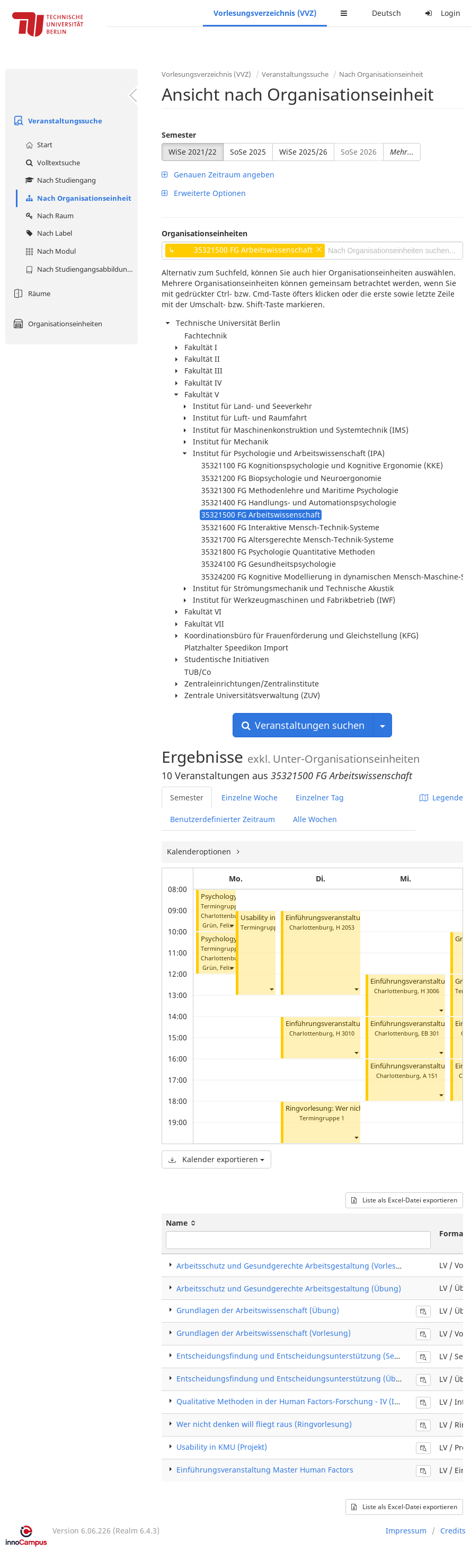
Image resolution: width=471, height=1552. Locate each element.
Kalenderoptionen (200, 851)
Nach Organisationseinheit (77, 198)
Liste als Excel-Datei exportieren (404, 1200)
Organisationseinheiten (56, 323)
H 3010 (345, 1033)
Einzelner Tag (320, 797)
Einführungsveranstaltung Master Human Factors (264, 1470)
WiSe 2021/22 (192, 152)
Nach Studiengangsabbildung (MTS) (80, 269)
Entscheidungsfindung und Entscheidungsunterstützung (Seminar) (297, 1356)
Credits (453, 1531)
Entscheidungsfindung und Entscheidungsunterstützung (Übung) (294, 1378)
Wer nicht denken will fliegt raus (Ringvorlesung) (264, 1424)
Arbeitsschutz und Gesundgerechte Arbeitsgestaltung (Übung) (288, 1288)
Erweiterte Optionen (204, 193)
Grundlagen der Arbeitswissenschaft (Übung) (257, 1310)
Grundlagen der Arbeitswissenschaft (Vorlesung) (263, 1333)
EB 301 (430, 1033)
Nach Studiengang (59, 180)
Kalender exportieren (216, 1159)
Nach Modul (49, 251)
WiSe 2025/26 (303, 152)
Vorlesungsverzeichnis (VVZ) (265, 13)
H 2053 (345, 927)
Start (37, 144)
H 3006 (430, 991)
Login (441, 13)
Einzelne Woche (249, 797)
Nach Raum (48, 215)
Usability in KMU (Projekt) (221, 1447)
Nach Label (47, 233)
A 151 (430, 1076)
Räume (30, 293)
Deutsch (386, 13)
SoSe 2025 (248, 152)
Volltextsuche (51, 162)
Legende (441, 797)
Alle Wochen (315, 819)
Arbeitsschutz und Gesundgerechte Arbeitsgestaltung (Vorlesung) (294, 1266)
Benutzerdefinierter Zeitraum (222, 819)
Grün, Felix (217, 925)
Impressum (406, 1531)
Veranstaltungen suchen (303, 725)
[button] (231, 925)
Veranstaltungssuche (56, 121)
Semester (179, 135)
